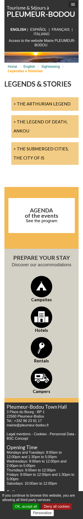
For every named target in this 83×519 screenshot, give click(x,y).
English (29, 66)
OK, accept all (26, 506)
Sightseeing (50, 66)
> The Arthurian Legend (42, 103)
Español (38, 29)
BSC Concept (17, 438)
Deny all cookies (57, 506)
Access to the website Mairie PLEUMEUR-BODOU (42, 43)
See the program (41, 220)
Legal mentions (19, 434)
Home (12, 66)
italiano (42, 34)
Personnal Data (62, 434)
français (61, 29)
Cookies (40, 434)
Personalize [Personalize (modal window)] (42, 513)
